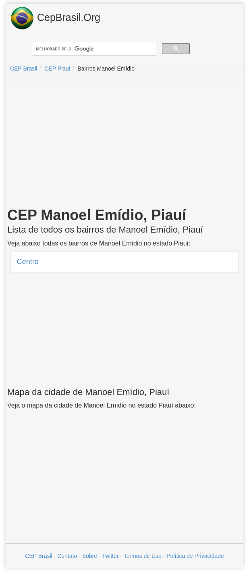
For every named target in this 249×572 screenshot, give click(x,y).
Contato (67, 556)
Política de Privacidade (195, 556)
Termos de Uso (143, 556)
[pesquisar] (93, 49)
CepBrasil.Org (55, 18)
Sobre (89, 556)
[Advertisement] (124, 145)
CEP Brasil (38, 556)
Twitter (110, 556)
